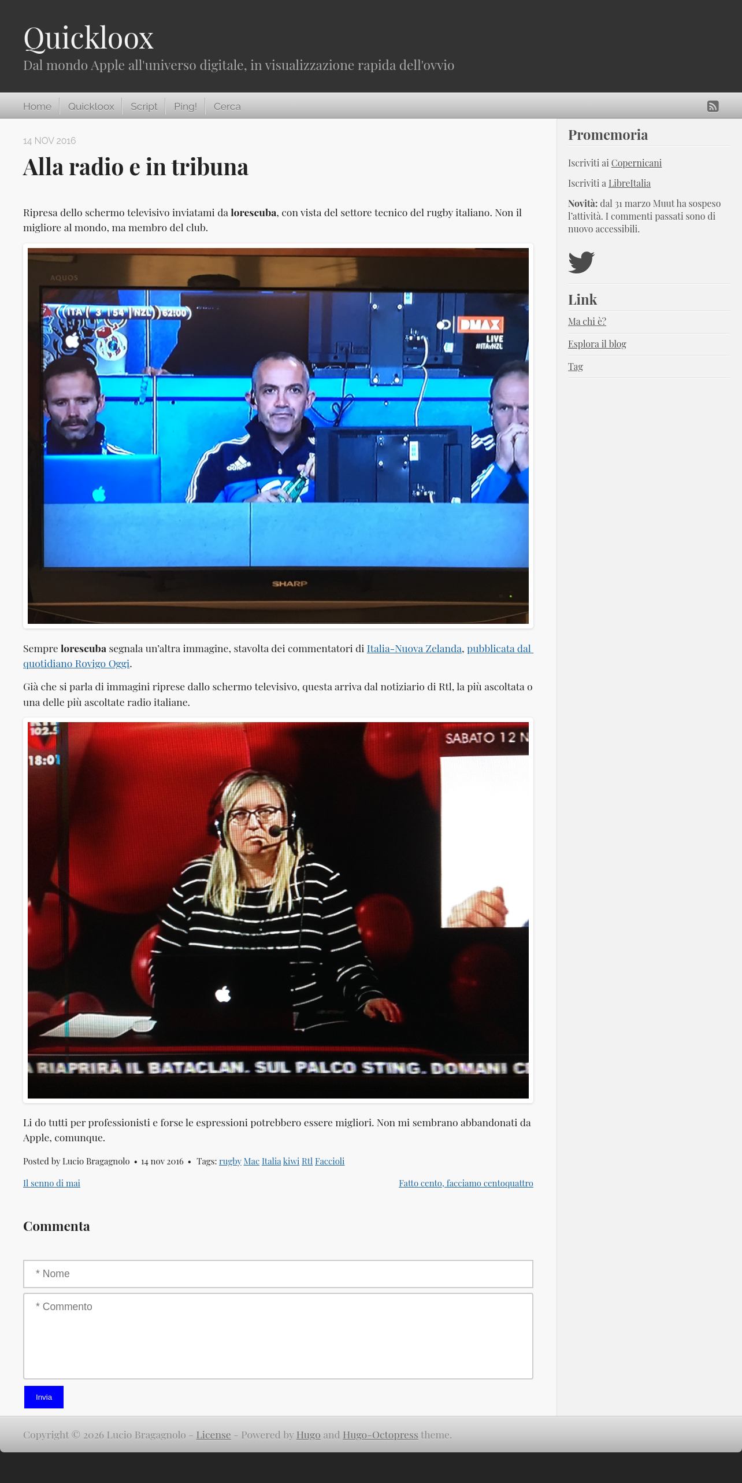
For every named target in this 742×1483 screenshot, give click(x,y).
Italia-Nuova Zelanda (414, 647)
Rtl (307, 1161)
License (213, 1434)
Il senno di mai (51, 1183)
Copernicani (636, 163)
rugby (230, 1161)
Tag (575, 366)
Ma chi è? (587, 321)
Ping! (185, 106)
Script (144, 106)
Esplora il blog (597, 344)
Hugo (308, 1434)
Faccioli (329, 1161)
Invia (44, 1397)
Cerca (227, 106)
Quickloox (88, 36)
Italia (271, 1161)
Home (37, 106)
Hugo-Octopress (380, 1434)
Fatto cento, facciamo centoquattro (466, 1183)
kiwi (291, 1161)
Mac (251, 1161)
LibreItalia (630, 183)
